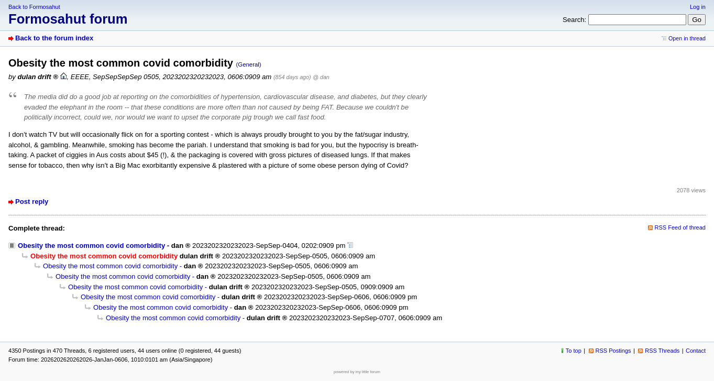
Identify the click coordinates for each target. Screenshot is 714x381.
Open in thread (687, 38)
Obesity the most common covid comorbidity (91, 245)
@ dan (321, 77)
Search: (574, 20)
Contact (696, 350)
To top (573, 350)
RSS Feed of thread (680, 227)
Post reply (31, 201)
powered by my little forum (357, 371)
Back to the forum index (54, 38)
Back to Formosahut (34, 7)
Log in (698, 7)
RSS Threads (662, 350)
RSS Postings (613, 350)
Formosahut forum (68, 19)
